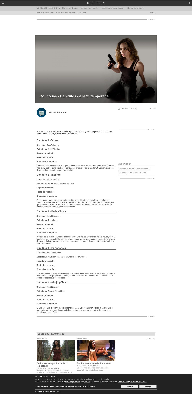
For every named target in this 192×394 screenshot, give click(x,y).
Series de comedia (89, 8)
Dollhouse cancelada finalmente (94, 363)
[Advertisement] (96, 26)
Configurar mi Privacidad (47, 391)
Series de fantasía (135, 8)
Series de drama (70, 8)
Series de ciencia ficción (113, 8)
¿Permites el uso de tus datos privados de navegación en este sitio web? (65, 386)
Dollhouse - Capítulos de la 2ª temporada (74, 96)
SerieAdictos (53, 368)
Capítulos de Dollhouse (137, 173)
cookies (87, 382)
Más (152, 12)
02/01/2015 (125, 109)
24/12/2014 (41, 368)
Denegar (147, 387)
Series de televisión (47, 8)
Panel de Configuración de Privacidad (132, 382)
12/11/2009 (81, 366)
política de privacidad (72, 382)
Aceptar (130, 387)
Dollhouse (122, 173)
